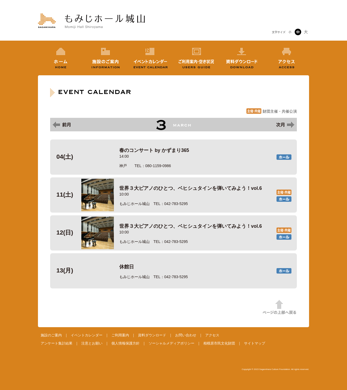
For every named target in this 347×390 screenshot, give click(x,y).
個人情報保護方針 (125, 343)
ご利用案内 (120, 335)
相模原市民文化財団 (219, 343)
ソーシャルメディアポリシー (171, 343)
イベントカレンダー (86, 335)
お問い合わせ (185, 335)
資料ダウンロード (152, 335)
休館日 (173, 270)
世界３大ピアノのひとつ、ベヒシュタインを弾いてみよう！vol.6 (173, 195)
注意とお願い (91, 343)
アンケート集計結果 (56, 343)
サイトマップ (254, 343)
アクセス (212, 335)
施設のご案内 (51, 335)
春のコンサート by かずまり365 (173, 157)
